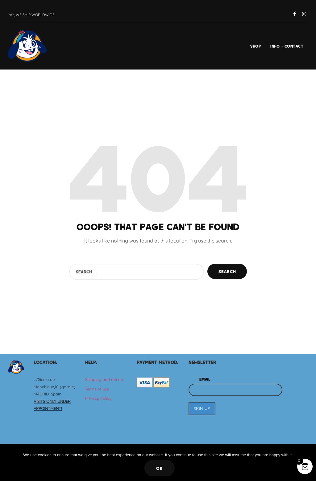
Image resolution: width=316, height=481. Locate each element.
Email (204, 379)
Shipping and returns (104, 379)
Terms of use (97, 388)
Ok (159, 468)
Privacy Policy (98, 398)
